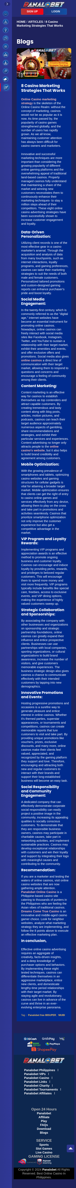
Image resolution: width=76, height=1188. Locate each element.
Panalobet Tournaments (41, 1089)
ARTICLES (35, 21)
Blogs (44, 1132)
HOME (22, 21)
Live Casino (44, 1152)
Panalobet (44, 1113)
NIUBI (61, 1015)
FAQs (44, 1125)
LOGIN (56, 11)
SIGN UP (32, 11)
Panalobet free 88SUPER (42, 1015)
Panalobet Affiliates (38, 1093)
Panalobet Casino (36, 1077)
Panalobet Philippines (39, 1070)
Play (44, 1121)
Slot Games (44, 1148)
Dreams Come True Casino (40, 911)
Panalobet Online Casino (38, 892)
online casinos (31, 360)
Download (44, 1128)
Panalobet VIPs (35, 1074)
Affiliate (43, 1117)
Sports (44, 1144)
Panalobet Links (35, 1081)
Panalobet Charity (36, 1085)
